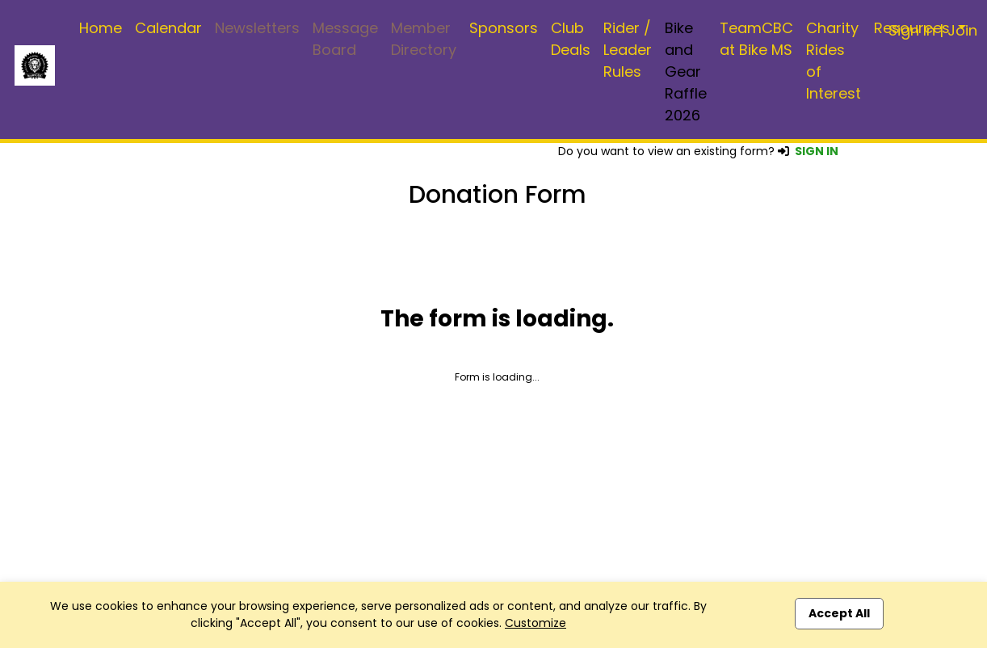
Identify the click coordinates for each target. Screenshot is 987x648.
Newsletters (257, 28)
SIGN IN (816, 151)
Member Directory (423, 39)
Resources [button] (914, 28)
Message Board (345, 39)
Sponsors (503, 28)
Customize (535, 623)
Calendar (168, 28)
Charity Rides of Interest (833, 60)
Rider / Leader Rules (627, 50)
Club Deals (570, 39)
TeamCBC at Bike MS (756, 39)
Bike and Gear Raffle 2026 (686, 71)
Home (100, 28)
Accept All (839, 613)
